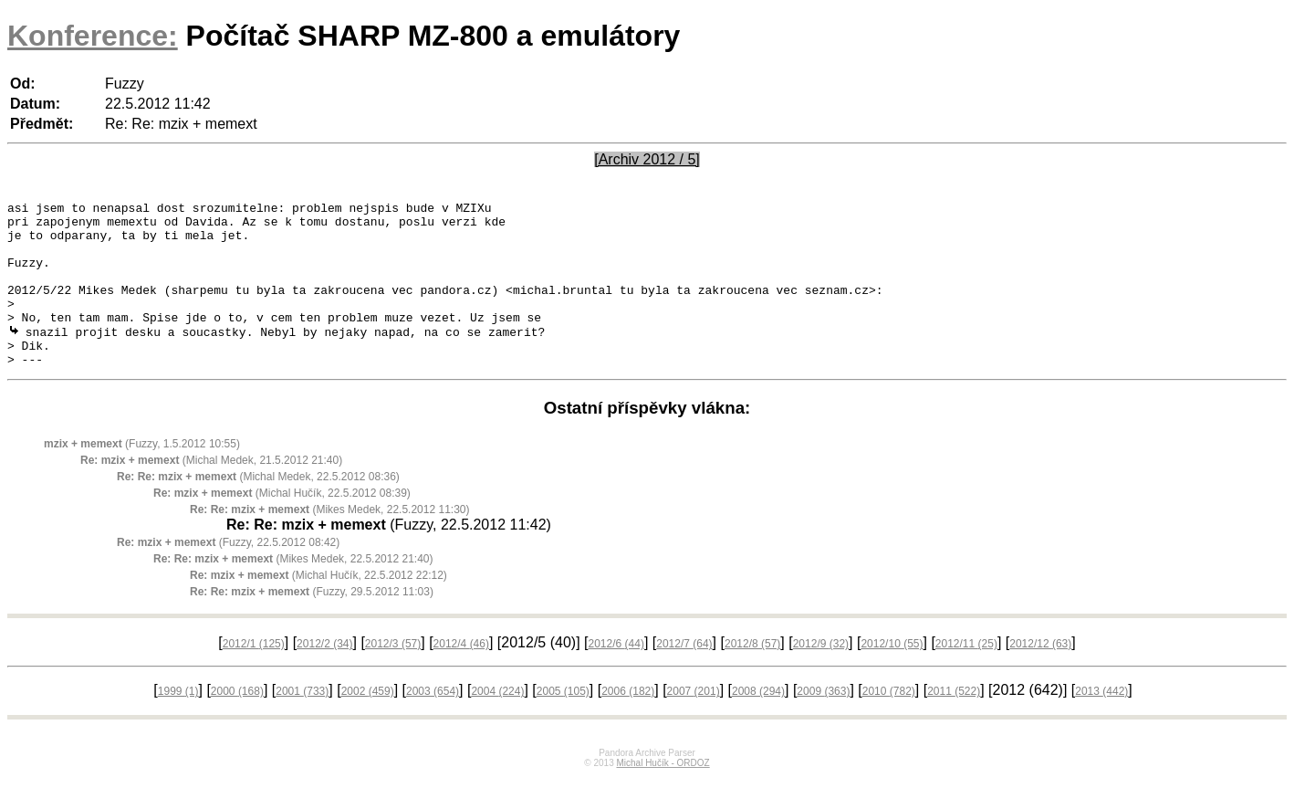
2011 (953, 723)
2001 (302, 723)
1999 (178, 723)
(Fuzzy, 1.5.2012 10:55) (142, 475)
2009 (823, 723)
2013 (1101, 723)
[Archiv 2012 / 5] (647, 159)
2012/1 (254, 675)
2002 (367, 723)
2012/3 (393, 675)
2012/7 (684, 675)
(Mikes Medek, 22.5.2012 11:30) (330, 541)
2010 (888, 723)
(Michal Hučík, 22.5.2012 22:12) (318, 607)
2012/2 (324, 675)
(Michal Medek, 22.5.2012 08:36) (258, 508)
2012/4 (461, 675)
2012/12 (1040, 675)
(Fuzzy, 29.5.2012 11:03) (311, 623)
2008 (758, 723)
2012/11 (966, 675)
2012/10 (892, 675)
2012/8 (752, 675)
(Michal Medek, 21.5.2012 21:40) (211, 492)
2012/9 (821, 675)
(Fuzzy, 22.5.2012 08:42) (228, 574)
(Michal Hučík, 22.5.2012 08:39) (282, 525)
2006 (627, 723)
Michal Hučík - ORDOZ (662, 795)
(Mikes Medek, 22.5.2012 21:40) (293, 590)
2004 (497, 723)
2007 (693, 723)
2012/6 (615, 675)
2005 (563, 723)
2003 (432, 723)
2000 (237, 723)
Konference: (92, 35)
